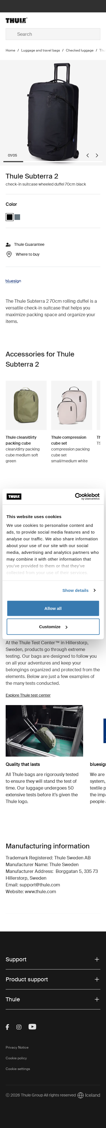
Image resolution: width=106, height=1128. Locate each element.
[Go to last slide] (87, 155)
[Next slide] (97, 155)
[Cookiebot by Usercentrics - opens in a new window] (75, 496)
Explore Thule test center (28, 695)
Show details (75, 590)
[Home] (21, 20)
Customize (53, 626)
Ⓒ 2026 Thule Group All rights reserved (41, 1095)
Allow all (53, 608)
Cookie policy (16, 1058)
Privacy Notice (17, 1047)
